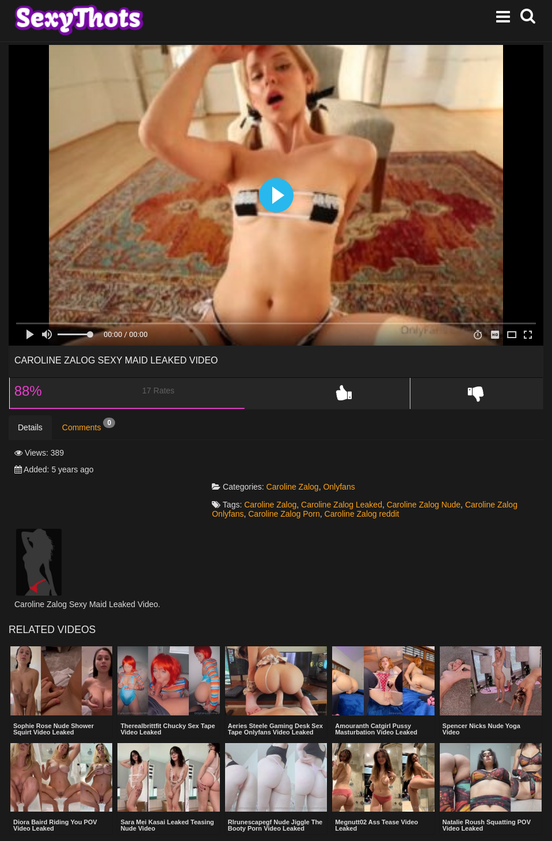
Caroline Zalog (304, 453)
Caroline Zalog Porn (296, 480)
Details (30, 428)
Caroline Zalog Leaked (353, 471)
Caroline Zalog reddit (373, 480)
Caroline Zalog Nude (435, 471)
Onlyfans (351, 453)
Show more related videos (276, 821)
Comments (88, 425)
